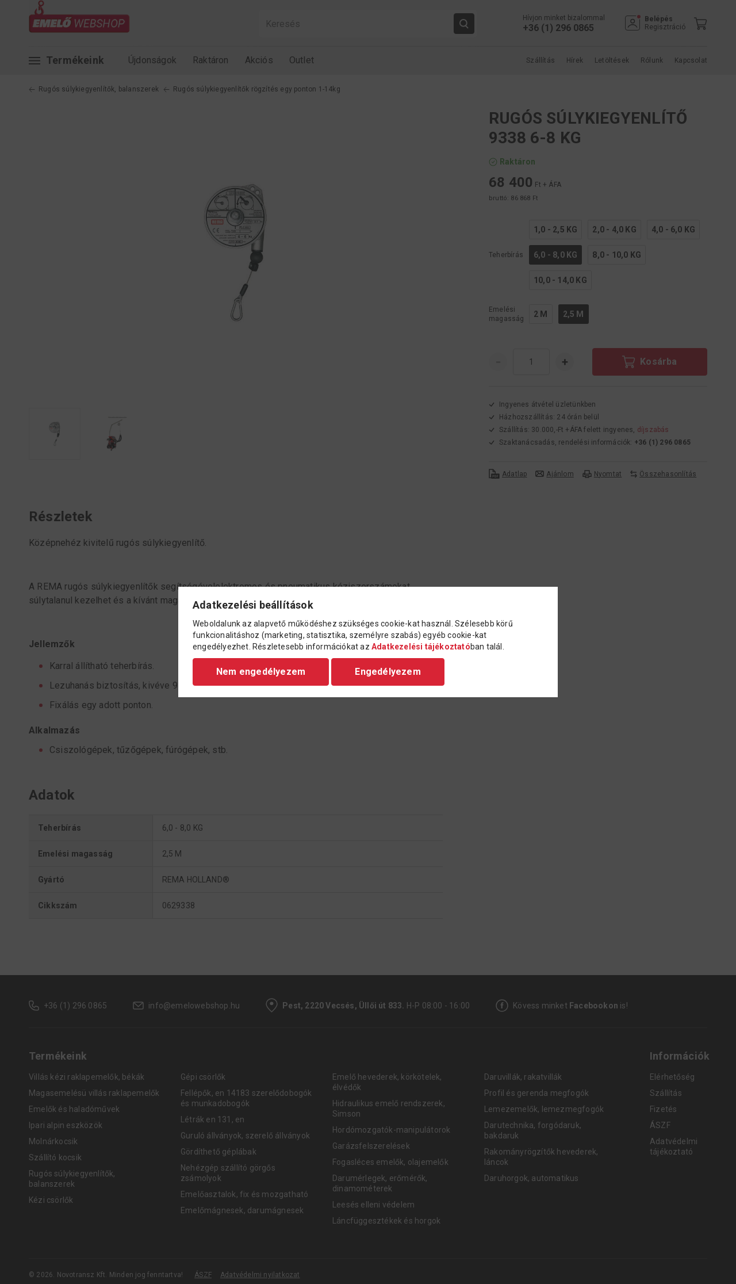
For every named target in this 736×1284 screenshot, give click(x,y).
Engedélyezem (387, 671)
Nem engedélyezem (260, 671)
